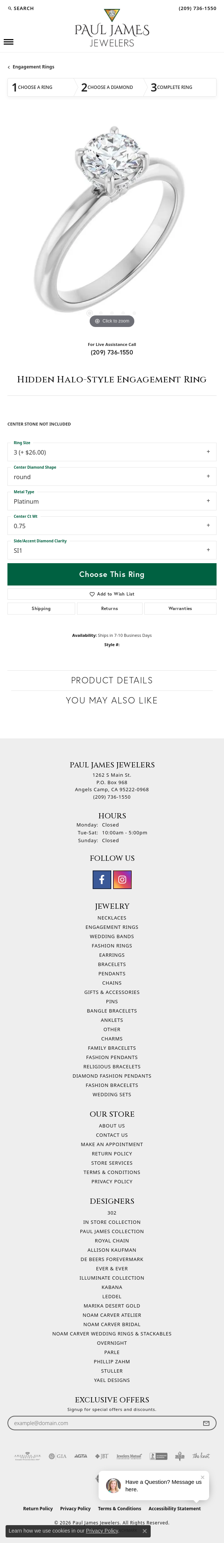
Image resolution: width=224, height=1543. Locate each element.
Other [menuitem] (112, 1029)
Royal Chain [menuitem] (112, 1240)
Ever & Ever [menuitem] (112, 1268)
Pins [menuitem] (112, 1001)
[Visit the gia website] (58, 1456)
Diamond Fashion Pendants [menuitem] (112, 1075)
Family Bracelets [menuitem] (112, 1048)
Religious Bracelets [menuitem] (112, 1066)
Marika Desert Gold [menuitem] (112, 1305)
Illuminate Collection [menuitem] (112, 1277)
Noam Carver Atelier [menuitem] (112, 1315)
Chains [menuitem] (112, 982)
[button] (20, 8)
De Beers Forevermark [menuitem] (111, 1259)
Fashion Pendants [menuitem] (112, 1057)
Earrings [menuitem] (112, 955)
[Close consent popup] (145, 1531)
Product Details (112, 680)
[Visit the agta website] (80, 1456)
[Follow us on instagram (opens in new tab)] (122, 879)
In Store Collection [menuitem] (112, 1222)
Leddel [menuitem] (112, 1296)
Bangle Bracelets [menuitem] (112, 1010)
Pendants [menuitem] (111, 973)
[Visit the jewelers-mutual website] (129, 1456)
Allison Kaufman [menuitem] (111, 1250)
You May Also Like (112, 700)
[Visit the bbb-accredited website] (158, 1456)
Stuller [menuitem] (112, 1370)
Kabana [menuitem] (112, 1287)
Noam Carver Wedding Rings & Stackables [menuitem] (112, 1333)
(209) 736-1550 (112, 352)
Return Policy (112, 1153)
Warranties (180, 608)
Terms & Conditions (112, 1172)
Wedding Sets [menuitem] (112, 1094)
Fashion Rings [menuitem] (112, 945)
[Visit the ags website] (27, 1456)
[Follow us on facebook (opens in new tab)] (102, 879)
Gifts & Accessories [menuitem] (112, 992)
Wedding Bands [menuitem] (112, 936)
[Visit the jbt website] (102, 1456)
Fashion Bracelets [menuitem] (112, 1085)
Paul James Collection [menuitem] (112, 1231)
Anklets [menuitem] (112, 1020)
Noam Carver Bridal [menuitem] (112, 1324)
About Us (112, 1125)
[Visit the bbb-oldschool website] (179, 1456)
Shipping (41, 608)
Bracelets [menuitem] (112, 964)
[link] (197, 8)
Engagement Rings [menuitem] (112, 927)
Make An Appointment (112, 1144)
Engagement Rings (33, 67)
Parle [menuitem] (112, 1352)
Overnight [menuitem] (112, 1343)
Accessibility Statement (174, 1508)
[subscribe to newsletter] (206, 1423)
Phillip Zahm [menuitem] (112, 1361)
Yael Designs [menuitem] (112, 1380)
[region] (112, 225)
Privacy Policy (112, 1181)
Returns (109, 608)
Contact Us (112, 1135)
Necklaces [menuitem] (112, 917)
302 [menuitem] (112, 1212)
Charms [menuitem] (112, 1038)
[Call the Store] (112, 796)
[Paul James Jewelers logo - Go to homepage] (112, 27)
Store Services (111, 1162)
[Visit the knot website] (201, 1456)
